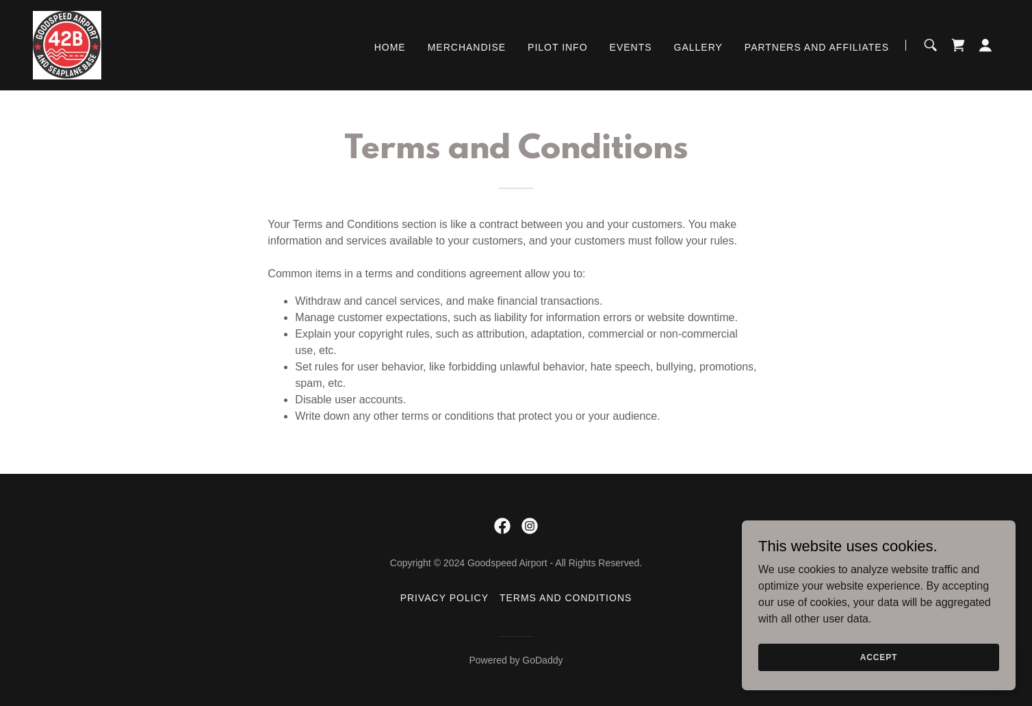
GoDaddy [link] (542, 660)
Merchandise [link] (467, 47)
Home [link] (390, 47)
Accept (878, 676)
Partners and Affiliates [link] (817, 47)
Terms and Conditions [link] (566, 597)
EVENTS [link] (631, 47)
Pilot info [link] (557, 47)
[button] (985, 45)
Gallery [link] (698, 47)
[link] (67, 44)
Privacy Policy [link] (444, 597)
